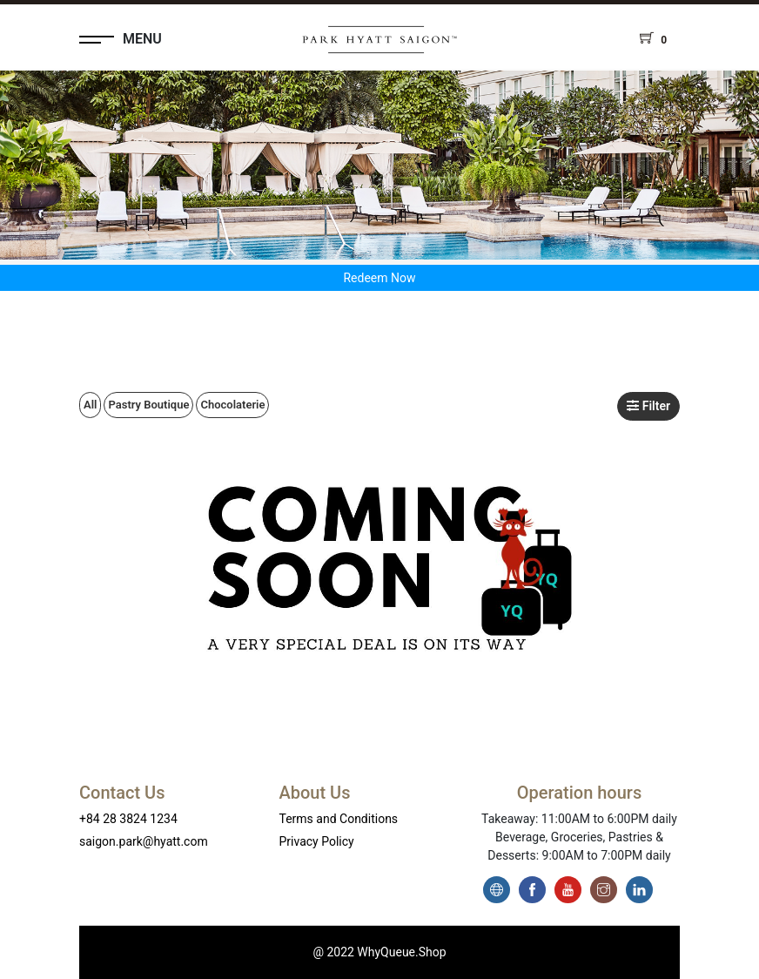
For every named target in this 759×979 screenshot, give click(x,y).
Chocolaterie (232, 404)
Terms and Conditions (339, 819)
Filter (648, 406)
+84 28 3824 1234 (128, 819)
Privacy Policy (316, 841)
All (90, 404)
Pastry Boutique (148, 404)
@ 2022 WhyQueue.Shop (379, 952)
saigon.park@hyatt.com (143, 841)
